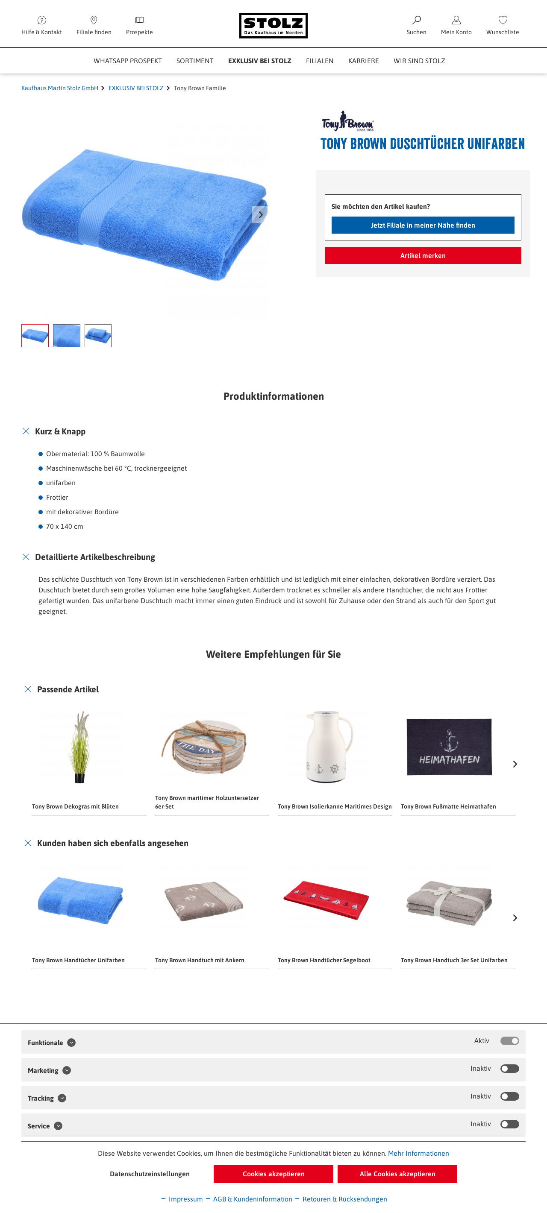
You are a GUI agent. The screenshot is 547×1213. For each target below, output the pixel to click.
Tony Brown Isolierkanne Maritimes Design (335, 806)
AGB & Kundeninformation (248, 1199)
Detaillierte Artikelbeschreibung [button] (95, 557)
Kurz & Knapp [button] (60, 431)
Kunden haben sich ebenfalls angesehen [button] (112, 843)
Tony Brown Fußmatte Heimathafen (448, 806)
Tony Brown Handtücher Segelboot (324, 960)
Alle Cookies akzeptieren (397, 1174)
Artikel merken (423, 255)
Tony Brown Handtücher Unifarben (78, 960)
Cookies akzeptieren (274, 1174)
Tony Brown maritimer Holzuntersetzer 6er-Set (207, 802)
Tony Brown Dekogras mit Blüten (75, 806)
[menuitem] (503, 25)
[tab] (273, 431)
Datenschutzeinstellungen (150, 1174)
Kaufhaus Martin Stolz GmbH (59, 88)
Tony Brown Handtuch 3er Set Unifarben (454, 960)
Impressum (181, 1199)
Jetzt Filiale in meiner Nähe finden (423, 225)
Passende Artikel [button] (68, 689)
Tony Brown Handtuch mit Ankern (199, 960)
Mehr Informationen (418, 1153)
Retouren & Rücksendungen (340, 1199)
